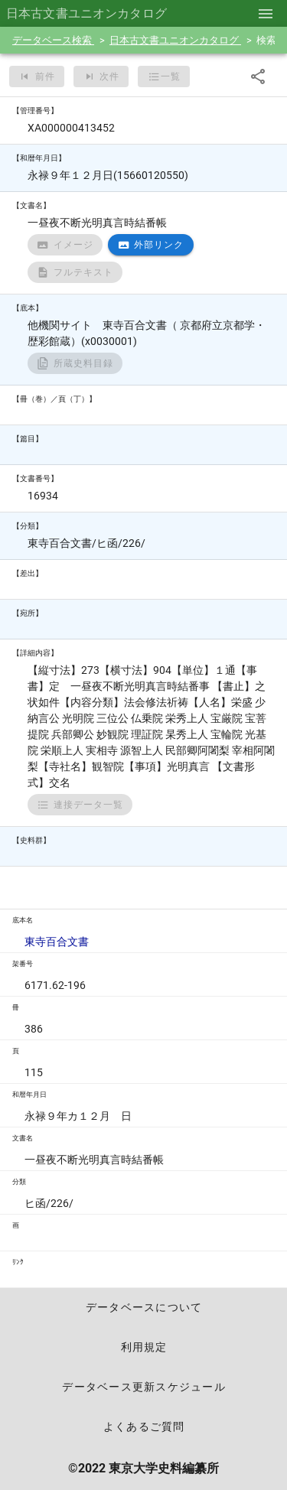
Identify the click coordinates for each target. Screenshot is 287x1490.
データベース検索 (53, 40)
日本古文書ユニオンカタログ (175, 40)
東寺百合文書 (56, 941)
